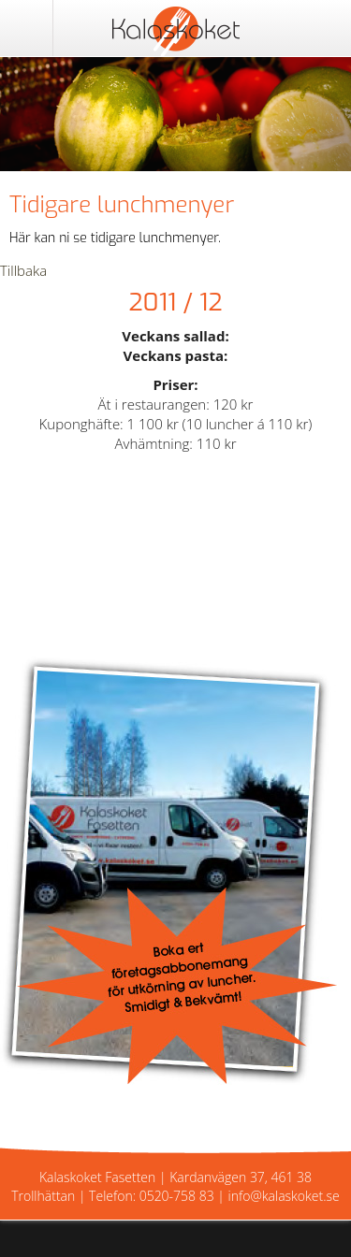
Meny (26, 28)
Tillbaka (23, 270)
